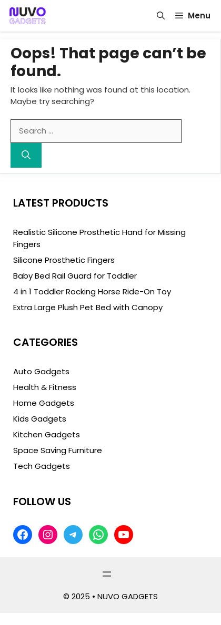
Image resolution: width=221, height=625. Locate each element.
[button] (161, 16)
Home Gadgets (43, 402)
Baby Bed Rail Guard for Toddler (75, 275)
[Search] (26, 155)
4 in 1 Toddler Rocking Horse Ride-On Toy (92, 291)
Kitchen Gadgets (46, 434)
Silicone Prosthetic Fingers (64, 259)
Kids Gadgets (39, 418)
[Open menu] (107, 574)
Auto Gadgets (41, 371)
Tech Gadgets (41, 466)
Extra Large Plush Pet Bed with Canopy (88, 307)
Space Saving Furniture (57, 450)
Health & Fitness (44, 387)
